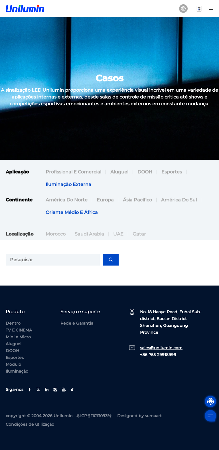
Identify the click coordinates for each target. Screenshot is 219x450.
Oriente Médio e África (72, 213)
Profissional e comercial (73, 172)
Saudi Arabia (89, 239)
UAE (118, 239)
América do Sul (179, 200)
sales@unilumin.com (161, 347)
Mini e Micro (18, 336)
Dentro (13, 323)
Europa (105, 200)
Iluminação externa (68, 185)
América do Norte (67, 200)
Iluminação (17, 371)
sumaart (153, 415)
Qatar (139, 239)
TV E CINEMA (19, 330)
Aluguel (119, 172)
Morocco (56, 239)
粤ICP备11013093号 (93, 415)
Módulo (13, 364)
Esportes (171, 172)
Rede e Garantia (76, 323)
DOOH (144, 172)
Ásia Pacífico (137, 200)
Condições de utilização (30, 424)
